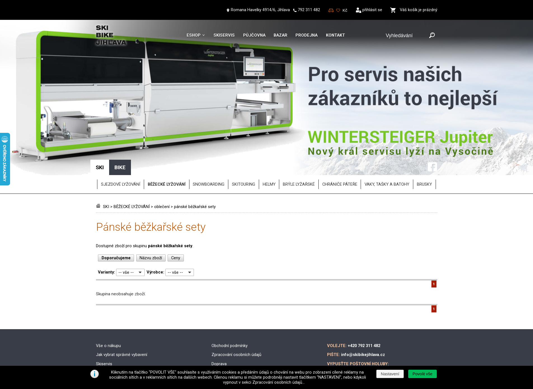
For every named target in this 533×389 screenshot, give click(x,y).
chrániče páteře (339, 146)
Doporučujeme (116, 220)
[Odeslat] (432, 35)
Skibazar (104, 335)
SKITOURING (243, 146)
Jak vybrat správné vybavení (121, 316)
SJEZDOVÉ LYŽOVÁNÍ (120, 146)
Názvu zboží (151, 220)
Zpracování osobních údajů (236, 316)
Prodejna (306, 35)
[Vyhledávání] (406, 35)
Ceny (175, 220)
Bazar (280, 35)
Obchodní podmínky (230, 307)
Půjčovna (254, 35)
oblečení (162, 168)
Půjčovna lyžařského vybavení (123, 344)
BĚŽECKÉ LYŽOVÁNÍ (132, 168)
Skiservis (224, 35)
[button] (422, 374)
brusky (424, 146)
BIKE (120, 129)
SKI (106, 168)
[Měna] (344, 10)
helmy (269, 146)
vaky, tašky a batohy (387, 146)
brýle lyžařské (299, 146)
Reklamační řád (226, 344)
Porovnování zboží (331, 10)
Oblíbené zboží (338, 10)
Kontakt (335, 35)
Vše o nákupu (108, 307)
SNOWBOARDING (208, 146)
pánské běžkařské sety (195, 168)
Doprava (219, 325)
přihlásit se (372, 9)
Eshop (194, 35)
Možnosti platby (226, 335)
